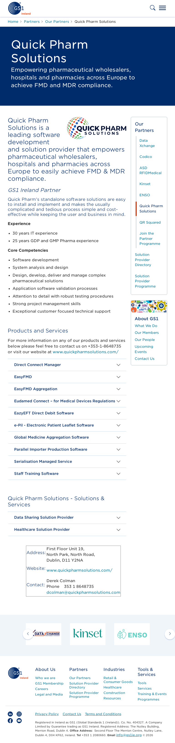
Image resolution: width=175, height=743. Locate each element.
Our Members (147, 333)
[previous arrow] (28, 634)
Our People (145, 340)
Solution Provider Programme (145, 281)
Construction (114, 693)
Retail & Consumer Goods (118, 680)
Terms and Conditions (103, 714)
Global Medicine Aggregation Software (51, 437)
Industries (114, 669)
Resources (112, 698)
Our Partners (144, 127)
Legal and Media (49, 694)
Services (145, 688)
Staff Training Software (36, 473)
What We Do (146, 326)
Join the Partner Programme (149, 238)
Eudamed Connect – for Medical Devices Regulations (64, 401)
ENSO (144, 195)
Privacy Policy (47, 714)
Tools (142, 683)
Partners (78, 669)
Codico (145, 157)
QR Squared (150, 222)
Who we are (45, 678)
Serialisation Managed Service (43, 461)
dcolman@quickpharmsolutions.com (83, 592)
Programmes (148, 699)
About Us (45, 669)
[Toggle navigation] (162, 8)
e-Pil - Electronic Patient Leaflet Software (54, 425)
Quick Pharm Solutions (151, 208)
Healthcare (112, 687)
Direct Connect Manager (37, 365)
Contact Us (144, 359)
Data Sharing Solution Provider (44, 517)
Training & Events (152, 694)
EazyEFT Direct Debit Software (44, 413)
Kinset (144, 184)
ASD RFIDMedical (150, 170)
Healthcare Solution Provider (42, 529)
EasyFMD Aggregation (35, 389)
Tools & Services (146, 672)
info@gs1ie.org (129, 735)
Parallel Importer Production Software (50, 449)
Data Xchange (147, 143)
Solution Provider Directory (143, 260)
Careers (41, 689)
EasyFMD (23, 377)
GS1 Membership (49, 683)
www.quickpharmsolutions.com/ (86, 352)
